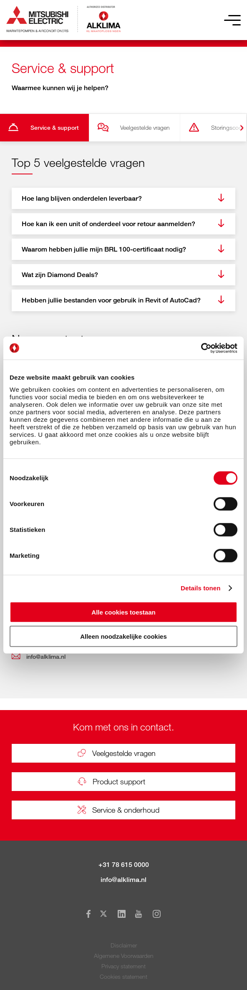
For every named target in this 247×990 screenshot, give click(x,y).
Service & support (54, 127)
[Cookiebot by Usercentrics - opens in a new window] (200, 348)
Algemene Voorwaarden (124, 955)
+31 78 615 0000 (123, 865)
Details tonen (200, 588)
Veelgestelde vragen (145, 127)
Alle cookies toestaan (123, 611)
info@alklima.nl (123, 880)
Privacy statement (123, 966)
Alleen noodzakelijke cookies (123, 636)
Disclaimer (124, 945)
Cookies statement (123, 976)
